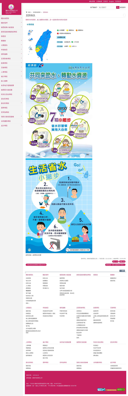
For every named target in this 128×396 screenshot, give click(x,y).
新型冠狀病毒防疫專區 (9, 32)
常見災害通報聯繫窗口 (83, 313)
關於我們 (45, 275)
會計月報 (45, 358)
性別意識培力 (97, 350)
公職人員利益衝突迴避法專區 (100, 316)
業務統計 (45, 345)
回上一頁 (115, 261)
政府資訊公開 (29, 316)
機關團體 (28, 290)
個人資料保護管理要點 (32, 321)
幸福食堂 (45, 307)
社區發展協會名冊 (31, 300)
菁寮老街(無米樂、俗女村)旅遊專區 (67, 294)
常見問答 (62, 316)
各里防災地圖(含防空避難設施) (84, 316)
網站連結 (95, 355)
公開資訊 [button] (4, 45)
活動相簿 (112, 313)
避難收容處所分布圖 (82, 330)
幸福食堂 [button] (4, 50)
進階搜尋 (123, 7)
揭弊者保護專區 (97, 322)
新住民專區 (29, 362)
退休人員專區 (29, 353)
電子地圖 (28, 293)
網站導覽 (92, 1)
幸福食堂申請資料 (48, 311)
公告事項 (45, 353)
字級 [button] (126, 1)
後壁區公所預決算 (48, 355)
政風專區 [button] (4, 63)
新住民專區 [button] (5, 103)
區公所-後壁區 (11, 8)
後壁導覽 (62, 278)
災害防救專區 (37, 12)
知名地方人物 (29, 295)
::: (1, 1)
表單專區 (28, 350)
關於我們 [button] (4, 23)
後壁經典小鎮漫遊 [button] (7, 27)
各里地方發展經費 (7, 85)
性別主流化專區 (98, 342)
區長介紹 (45, 278)
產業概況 (28, 288)
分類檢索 (99, 1)
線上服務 (4, 81)
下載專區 (79, 335)
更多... (27, 303)
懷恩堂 (3, 36)
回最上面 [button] (122, 261)
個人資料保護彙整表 (31, 318)
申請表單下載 (63, 313)
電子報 (28, 326)
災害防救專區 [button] (6, 59)
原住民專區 (5, 99)
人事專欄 (28, 345)
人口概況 (28, 285)
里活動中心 (46, 288)
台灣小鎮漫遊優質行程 (66, 290)
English (111, 1)
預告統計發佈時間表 (48, 350)
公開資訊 (29, 307)
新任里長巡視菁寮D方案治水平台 (36, 264)
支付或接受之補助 (31, 328)
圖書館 (112, 275)
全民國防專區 (6, 121)
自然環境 (28, 278)
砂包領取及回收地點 (82, 327)
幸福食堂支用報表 (48, 316)
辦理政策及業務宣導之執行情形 (33, 331)
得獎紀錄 (45, 285)
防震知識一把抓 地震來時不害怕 (115, 264)
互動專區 (113, 307)
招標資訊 (28, 313)
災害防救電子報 (81, 322)
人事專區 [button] (4, 72)
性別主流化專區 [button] (6, 94)
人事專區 (29, 342)
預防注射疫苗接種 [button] (7, 117)
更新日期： (29, 375)
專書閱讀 (28, 348)
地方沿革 (28, 280)
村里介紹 (28, 283)
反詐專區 (113, 362)
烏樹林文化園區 (64, 280)
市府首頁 (118, 1)
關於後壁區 (29, 275)
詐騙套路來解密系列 (116, 368)
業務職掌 (45, 283)
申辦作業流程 (63, 311)
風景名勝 (62, 285)
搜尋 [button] (117, 7)
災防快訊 (45, 12)
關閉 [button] (123, 271)
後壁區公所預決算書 (48, 348)
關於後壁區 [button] (5, 18)
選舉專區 (4, 108)
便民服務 (62, 307)
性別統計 (95, 345)
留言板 (112, 321)
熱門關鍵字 (93, 7)
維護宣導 (95, 311)
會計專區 (45, 342)
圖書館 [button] (3, 41)
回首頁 (105, 1)
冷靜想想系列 (114, 365)
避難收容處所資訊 (81, 320)
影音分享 (112, 316)
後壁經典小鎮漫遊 (65, 275)
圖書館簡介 (113, 278)
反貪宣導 (95, 313)
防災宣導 (79, 332)
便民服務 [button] (4, 54)
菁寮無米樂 (63, 283)
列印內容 (124, 15)
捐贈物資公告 (29, 323)
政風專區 (96, 307)
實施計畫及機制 (97, 353)
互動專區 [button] (4, 67)
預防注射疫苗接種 (82, 362)
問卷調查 (112, 318)
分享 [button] (123, 1)
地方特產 (62, 288)
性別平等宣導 (97, 348)
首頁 (29, 12)
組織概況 (45, 280)
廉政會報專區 (97, 320)
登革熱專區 (5, 112)
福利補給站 (29, 355)
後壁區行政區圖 (6, 90)
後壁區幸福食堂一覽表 (49, 313)
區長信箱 (112, 311)
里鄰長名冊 (29, 298)
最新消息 (112, 280)
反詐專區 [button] (4, 126)
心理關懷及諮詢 (81, 325)
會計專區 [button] (4, 76)
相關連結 (28, 368)
